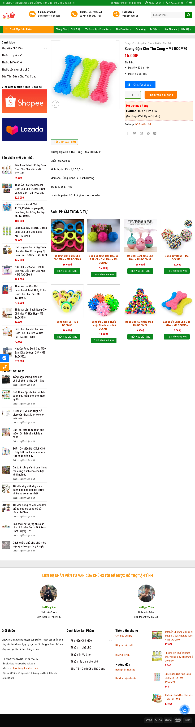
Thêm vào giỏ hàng (160, 95)
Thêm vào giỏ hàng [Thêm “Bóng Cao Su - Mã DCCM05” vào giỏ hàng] (67, 337)
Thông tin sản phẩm (64, 142)
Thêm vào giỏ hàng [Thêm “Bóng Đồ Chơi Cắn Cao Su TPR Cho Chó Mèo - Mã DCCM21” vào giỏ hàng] (104, 274)
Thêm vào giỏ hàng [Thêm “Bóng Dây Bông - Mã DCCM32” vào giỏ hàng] (177, 271)
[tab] (64, 143)
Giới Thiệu (76, 21)
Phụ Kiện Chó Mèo (12, 48)
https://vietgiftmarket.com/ (25, 668)
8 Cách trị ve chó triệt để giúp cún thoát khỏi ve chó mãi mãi (28, 414)
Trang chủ (129, 43)
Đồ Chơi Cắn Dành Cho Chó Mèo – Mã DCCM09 (67, 257)
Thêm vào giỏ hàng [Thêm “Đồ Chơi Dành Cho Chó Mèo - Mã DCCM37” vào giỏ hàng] (140, 271)
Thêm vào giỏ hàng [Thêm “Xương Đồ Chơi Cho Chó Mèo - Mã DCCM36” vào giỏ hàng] (177, 337)
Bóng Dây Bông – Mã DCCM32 (177, 257)
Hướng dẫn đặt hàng (125, 669)
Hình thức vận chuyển (125, 678)
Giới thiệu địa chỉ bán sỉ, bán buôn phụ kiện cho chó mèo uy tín (29, 395)
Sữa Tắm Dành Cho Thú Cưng (19, 76)
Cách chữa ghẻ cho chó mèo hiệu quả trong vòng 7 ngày (29, 544)
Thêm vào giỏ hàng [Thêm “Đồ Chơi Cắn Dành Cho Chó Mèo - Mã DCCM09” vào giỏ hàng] (67, 271)
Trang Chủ (61, 21)
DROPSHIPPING (122, 655)
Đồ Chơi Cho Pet (163, 43)
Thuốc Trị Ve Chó (12, 62)
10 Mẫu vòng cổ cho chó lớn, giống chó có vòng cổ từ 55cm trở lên (29, 508)
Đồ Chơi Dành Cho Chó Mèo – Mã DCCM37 (140, 257)
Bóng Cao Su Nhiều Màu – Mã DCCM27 (140, 323)
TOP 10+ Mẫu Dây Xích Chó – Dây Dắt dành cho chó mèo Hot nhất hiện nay (29, 452)
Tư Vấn (155, 21)
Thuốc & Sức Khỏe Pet (98, 21)
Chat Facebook (142, 84)
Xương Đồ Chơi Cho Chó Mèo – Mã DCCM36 (176, 323)
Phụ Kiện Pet (123, 21)
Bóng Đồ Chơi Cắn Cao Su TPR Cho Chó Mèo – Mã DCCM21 (103, 259)
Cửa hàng (141, 21)
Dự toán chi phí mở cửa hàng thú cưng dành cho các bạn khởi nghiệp (30, 471)
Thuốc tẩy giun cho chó (15, 69)
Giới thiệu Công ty (123, 635)
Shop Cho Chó (144, 43)
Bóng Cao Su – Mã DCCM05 (67, 323)
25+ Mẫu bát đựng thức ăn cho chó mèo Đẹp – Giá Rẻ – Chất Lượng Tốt (29, 527)
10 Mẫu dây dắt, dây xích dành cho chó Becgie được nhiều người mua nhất (28, 489)
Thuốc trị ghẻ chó (12, 55)
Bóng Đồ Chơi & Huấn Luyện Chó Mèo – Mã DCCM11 (104, 325)
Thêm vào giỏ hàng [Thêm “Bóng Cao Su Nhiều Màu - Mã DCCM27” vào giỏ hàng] (140, 337)
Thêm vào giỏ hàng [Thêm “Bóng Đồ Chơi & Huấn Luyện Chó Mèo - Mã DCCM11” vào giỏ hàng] (104, 340)
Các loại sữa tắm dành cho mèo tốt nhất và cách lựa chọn (28, 433)
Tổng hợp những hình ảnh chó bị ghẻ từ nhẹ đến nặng (29, 378)
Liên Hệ (186, 21)
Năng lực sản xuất (124, 645)
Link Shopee (170, 21)
